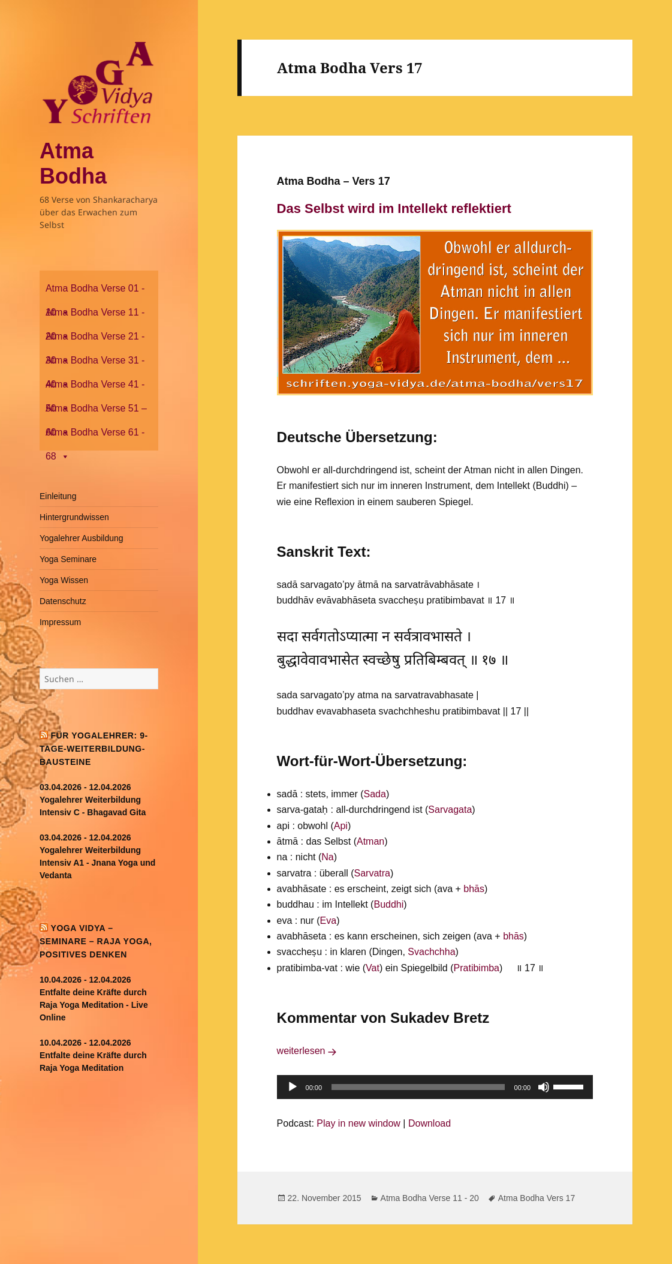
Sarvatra (372, 873)
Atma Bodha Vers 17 (536, 1198)
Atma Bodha (73, 163)
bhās (473, 889)
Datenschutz (63, 601)
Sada (375, 794)
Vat (372, 968)
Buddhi (388, 904)
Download (429, 1123)
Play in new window (358, 1123)
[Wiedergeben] (293, 1087)
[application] (435, 1087)
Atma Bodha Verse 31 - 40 (95, 364)
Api (341, 826)
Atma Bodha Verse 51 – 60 (96, 412)
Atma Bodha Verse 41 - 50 (95, 388)
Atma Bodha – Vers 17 (333, 181)
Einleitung (58, 496)
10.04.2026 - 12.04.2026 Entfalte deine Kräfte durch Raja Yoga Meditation (93, 1055)
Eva (328, 920)
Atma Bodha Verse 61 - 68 (95, 436)
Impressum (60, 622)
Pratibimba (476, 968)
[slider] (418, 1087)
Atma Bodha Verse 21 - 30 (95, 340)
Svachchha (431, 952)
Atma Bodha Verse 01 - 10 (95, 292)
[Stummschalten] (544, 1087)
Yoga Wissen (64, 580)
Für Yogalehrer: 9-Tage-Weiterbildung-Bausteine (94, 749)
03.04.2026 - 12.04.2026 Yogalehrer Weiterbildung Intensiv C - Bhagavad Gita (93, 799)
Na (327, 857)
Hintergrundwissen (74, 517)
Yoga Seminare (68, 559)
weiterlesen (308, 1051)
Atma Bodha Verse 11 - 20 (95, 316)
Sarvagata (450, 809)
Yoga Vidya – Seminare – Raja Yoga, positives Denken (96, 941)
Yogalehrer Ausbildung (81, 538)
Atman (370, 841)
